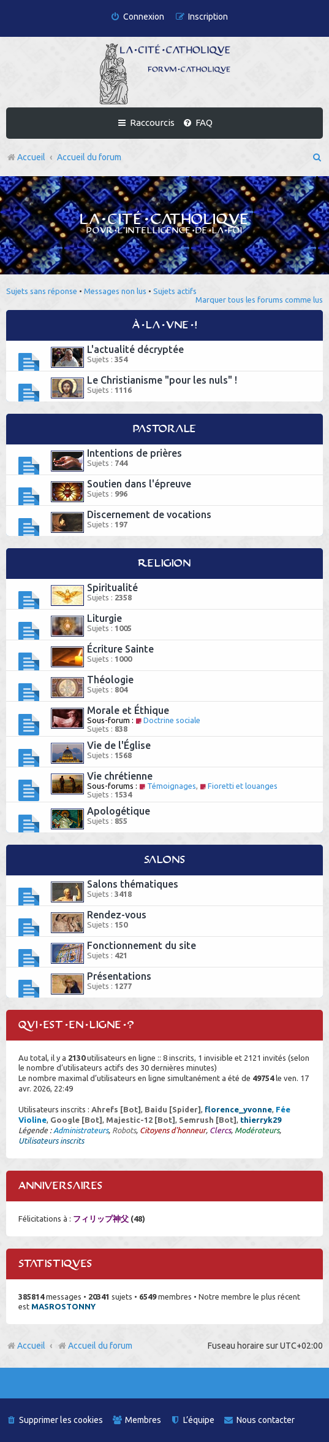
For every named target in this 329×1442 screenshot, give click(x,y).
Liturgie (104, 618)
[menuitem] (137, 16)
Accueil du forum (94, 1346)
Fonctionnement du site (141, 945)
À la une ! (164, 325)
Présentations (119, 976)
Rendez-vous (116, 914)
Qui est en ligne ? (76, 1025)
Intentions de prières (134, 453)
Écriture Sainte (120, 648)
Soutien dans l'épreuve (139, 483)
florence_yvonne (238, 1109)
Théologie (110, 679)
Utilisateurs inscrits (51, 1140)
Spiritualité (112, 587)
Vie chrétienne (120, 775)
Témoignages (167, 785)
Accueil (31, 1346)
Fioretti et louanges (239, 785)
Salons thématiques (132, 884)
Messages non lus (115, 291)
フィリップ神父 (101, 1218)
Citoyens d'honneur (173, 1130)
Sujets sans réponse (41, 291)
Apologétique (118, 810)
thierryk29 (260, 1119)
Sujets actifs (175, 291)
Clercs (220, 1130)
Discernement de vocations (149, 514)
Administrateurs (80, 1130)
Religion (164, 563)
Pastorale (165, 429)
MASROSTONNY (63, 1306)
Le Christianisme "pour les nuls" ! (162, 380)
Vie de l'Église (119, 745)
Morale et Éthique (128, 710)
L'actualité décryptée (135, 349)
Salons (165, 860)
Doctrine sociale (167, 720)
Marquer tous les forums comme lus (259, 299)
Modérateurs (257, 1130)
